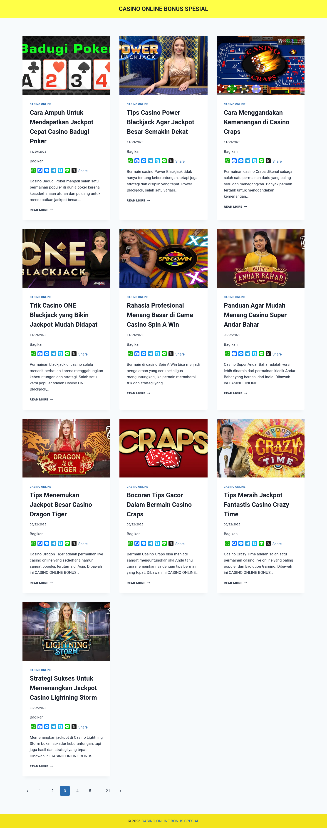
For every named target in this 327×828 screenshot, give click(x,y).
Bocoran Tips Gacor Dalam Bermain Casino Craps (159, 504)
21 (108, 790)
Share (83, 171)
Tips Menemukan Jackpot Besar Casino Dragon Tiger (61, 504)
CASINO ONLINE (40, 104)
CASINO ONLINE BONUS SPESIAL (170, 821)
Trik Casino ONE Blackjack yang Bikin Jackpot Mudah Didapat (63, 315)
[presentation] (66, 65)
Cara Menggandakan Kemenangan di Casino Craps (257, 122)
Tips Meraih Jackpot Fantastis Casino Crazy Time (256, 504)
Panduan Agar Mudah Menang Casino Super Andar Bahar (255, 315)
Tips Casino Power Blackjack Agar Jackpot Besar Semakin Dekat (160, 122)
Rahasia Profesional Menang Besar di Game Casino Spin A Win (160, 315)
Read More (41, 210)
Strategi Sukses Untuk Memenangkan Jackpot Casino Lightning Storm (63, 688)
